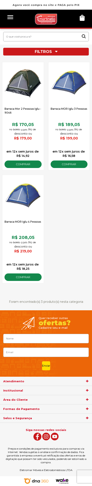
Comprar (23, 164)
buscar (84, 36)
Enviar (46, 365)
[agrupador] (87, 381)
